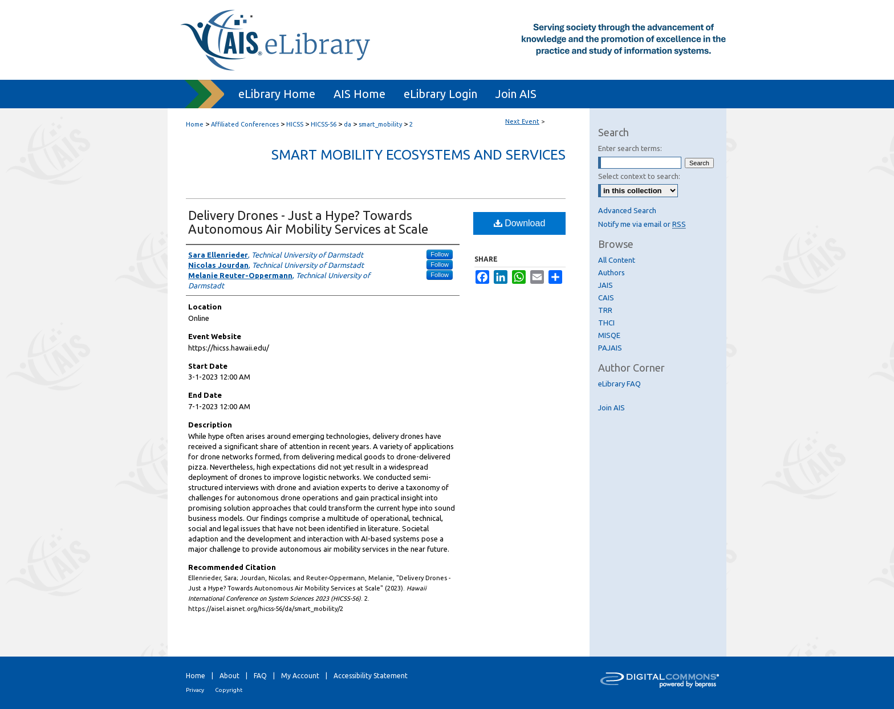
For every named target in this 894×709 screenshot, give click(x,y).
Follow (439, 254)
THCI (606, 323)
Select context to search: (639, 176)
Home (195, 124)
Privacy (195, 690)
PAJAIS (610, 348)
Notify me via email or (642, 224)
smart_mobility (381, 124)
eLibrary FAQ (619, 384)
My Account (300, 675)
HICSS (295, 124)
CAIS (606, 297)
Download (520, 223)
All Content (616, 260)
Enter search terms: (630, 148)
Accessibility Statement (371, 675)
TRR (605, 310)
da (348, 124)
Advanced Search (627, 210)
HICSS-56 (324, 124)
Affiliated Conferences (246, 124)
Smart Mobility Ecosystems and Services (418, 154)
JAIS (605, 285)
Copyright (228, 690)
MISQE (609, 335)
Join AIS (611, 407)
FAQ (260, 675)
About (229, 675)
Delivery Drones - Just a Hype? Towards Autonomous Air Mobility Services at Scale (308, 222)
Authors (611, 272)
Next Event (522, 121)
